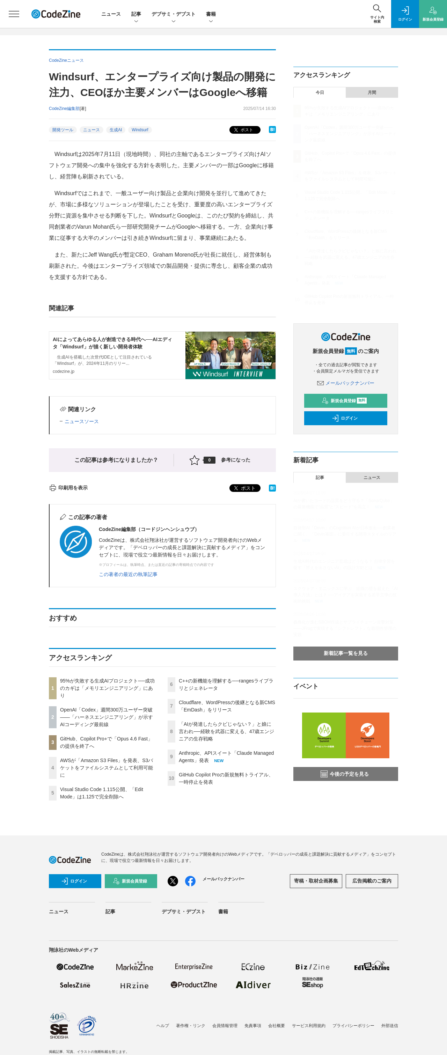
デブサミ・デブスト (174, 14)
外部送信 (389, 1025)
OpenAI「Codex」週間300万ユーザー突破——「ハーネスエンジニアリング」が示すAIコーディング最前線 (106, 717)
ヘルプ (162, 1025)
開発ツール (62, 129)
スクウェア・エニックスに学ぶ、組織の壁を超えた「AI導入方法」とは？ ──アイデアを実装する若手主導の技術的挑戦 (345, 595)
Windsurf (140, 129)
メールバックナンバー (345, 383)
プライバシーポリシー (353, 1025)
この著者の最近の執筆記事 (128, 574)
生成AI (116, 129)
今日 (320, 92)
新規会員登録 (344, 400)
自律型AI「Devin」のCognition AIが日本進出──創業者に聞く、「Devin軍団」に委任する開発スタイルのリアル (344, 534)
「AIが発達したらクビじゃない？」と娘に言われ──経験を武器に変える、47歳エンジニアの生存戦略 (226, 731)
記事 (136, 14)
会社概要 (276, 1025)
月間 (372, 92)
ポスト (243, 130)
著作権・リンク (190, 1025)
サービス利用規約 (308, 1025)
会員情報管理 (224, 1025)
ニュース (111, 14)
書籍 (211, 14)
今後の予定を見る (345, 773)
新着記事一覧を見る (346, 653)
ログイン (345, 418)
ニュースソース (82, 421)
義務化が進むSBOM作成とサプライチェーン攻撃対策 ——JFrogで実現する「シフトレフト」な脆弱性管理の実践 (344, 628)
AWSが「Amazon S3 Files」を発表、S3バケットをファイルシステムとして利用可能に (106, 768)
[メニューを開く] (14, 14)
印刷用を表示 (68, 487)
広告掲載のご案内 (371, 881)
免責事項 (252, 1025)
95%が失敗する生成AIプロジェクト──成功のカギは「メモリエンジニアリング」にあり (107, 688)
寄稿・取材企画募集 (316, 881)
